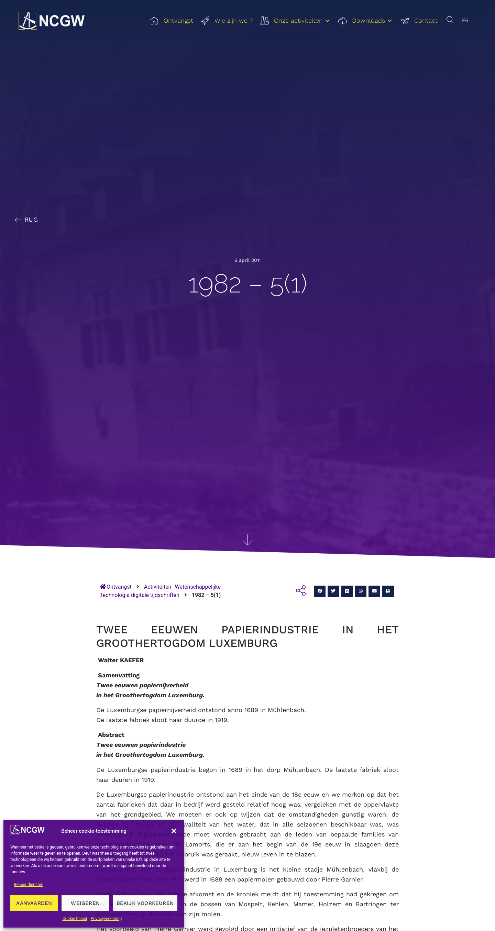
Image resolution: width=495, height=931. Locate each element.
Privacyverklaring (106, 918)
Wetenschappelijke (198, 587)
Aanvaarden (34, 903)
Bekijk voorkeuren (145, 903)
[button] (173, 831)
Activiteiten (158, 587)
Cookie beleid (75, 918)
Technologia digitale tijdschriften (139, 595)
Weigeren (85, 903)
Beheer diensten (28, 884)
